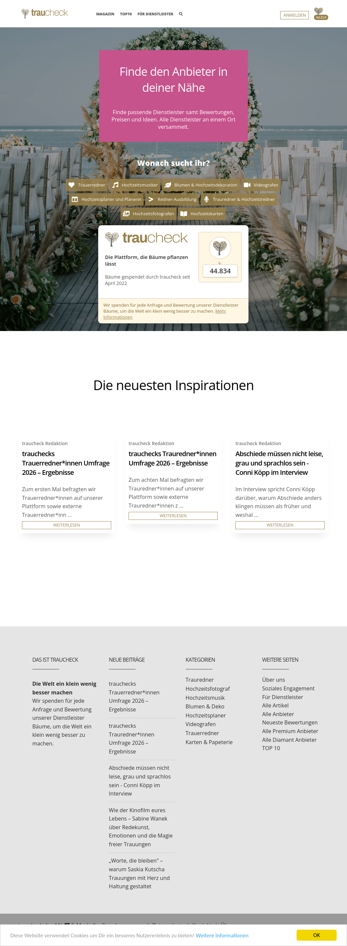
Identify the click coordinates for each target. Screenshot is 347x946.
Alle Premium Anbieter (290, 731)
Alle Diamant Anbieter (289, 739)
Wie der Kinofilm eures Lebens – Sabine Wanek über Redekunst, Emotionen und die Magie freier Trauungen (141, 827)
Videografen (201, 724)
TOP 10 (271, 748)
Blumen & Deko (205, 706)
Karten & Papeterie (209, 742)
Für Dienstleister (282, 697)
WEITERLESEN (66, 525)
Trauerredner (202, 733)
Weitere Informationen (222, 935)
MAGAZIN (105, 13)
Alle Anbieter (278, 714)
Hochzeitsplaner (206, 715)
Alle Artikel (275, 705)
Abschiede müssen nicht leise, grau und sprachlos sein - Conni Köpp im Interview (279, 463)
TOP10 (126, 13)
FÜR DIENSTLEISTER (155, 13)
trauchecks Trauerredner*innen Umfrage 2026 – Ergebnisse (66, 463)
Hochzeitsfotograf (208, 688)
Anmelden (294, 15)
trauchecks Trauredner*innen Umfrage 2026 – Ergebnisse (172, 458)
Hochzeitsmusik (205, 697)
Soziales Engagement (288, 688)
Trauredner (200, 679)
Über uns (273, 679)
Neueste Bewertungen (290, 722)
